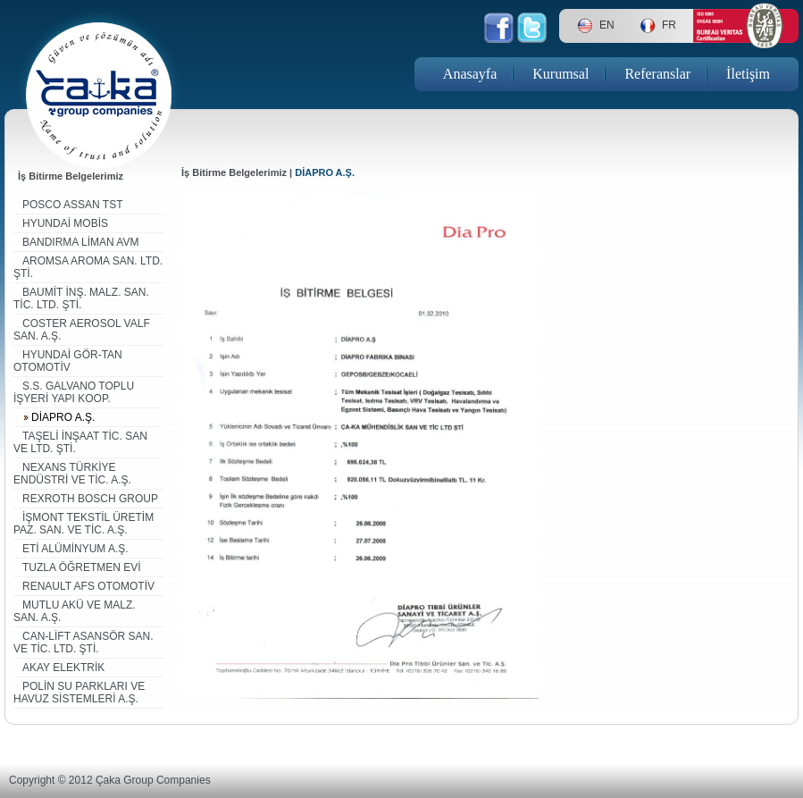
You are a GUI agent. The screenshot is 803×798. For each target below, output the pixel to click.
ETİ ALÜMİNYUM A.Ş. (75, 548)
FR (669, 25)
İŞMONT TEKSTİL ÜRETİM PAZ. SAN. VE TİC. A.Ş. (83, 523)
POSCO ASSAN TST (72, 204)
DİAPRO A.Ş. (63, 417)
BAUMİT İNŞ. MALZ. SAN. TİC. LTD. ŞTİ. (81, 298)
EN (607, 25)
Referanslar (657, 73)
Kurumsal (560, 73)
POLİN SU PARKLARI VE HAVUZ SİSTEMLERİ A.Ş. (79, 692)
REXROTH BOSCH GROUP (90, 498)
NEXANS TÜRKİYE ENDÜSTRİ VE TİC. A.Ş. (72, 473)
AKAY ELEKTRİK (63, 667)
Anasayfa (470, 73)
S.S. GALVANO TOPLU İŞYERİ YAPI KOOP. (73, 392)
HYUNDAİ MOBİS (65, 223)
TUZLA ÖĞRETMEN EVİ (81, 567)
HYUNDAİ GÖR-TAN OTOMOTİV (67, 361)
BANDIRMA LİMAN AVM (80, 242)
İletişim (748, 73)
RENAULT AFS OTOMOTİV (88, 586)
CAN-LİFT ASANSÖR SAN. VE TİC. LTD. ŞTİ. (83, 642)
